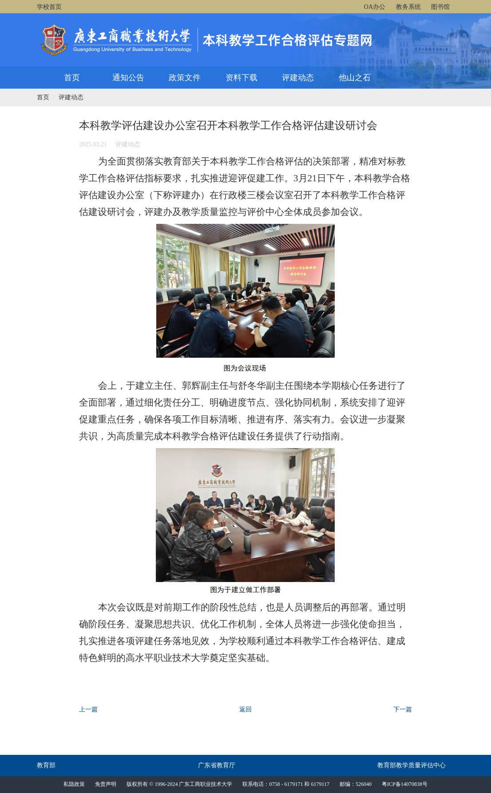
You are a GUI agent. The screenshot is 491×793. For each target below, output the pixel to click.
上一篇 (88, 709)
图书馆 (440, 7)
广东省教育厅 (216, 765)
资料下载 (241, 77)
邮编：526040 (356, 784)
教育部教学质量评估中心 (411, 765)
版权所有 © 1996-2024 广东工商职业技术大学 (179, 784)
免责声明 (105, 784)
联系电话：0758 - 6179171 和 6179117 (285, 784)
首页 (72, 77)
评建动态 (298, 77)
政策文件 (185, 77)
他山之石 (355, 77)
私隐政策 (74, 784)
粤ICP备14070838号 (405, 784)
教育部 (46, 765)
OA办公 (374, 7)
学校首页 (49, 7)
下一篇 (402, 709)
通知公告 (128, 77)
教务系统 (408, 7)
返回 (245, 709)
